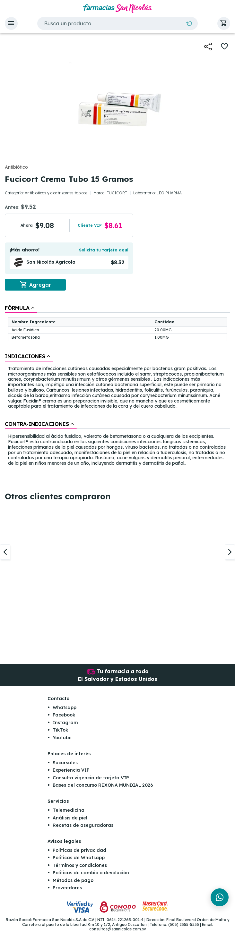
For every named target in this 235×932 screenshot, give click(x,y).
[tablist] (117, 386)
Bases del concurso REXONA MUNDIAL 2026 (103, 785)
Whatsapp (64, 708)
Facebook (64, 715)
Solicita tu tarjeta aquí (103, 250)
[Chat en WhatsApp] (220, 897)
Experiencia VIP (71, 770)
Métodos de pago (73, 881)
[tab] (21, 307)
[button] (11, 23)
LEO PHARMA (169, 193)
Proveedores (67, 888)
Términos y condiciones (80, 865)
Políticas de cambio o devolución (91, 873)
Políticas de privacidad (79, 850)
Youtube (62, 738)
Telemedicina (68, 810)
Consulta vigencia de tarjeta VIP (91, 778)
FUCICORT (117, 193)
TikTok (60, 730)
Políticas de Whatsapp (79, 858)
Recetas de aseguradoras (83, 825)
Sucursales (65, 763)
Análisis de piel (70, 818)
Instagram (65, 723)
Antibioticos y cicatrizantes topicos (56, 193)
